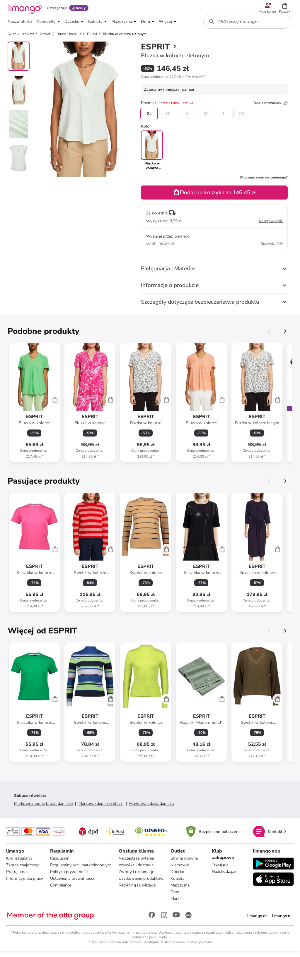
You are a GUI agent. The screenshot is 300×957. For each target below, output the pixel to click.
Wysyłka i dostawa (137, 870)
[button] (285, 9)
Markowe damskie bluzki (101, 808)
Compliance (61, 891)
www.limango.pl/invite (194, 947)
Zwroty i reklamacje (137, 877)
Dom (175, 897)
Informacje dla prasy (25, 884)
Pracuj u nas (18, 877)
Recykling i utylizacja (138, 891)
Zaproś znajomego (23, 870)
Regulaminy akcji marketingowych (81, 870)
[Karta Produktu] (34, 407)
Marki (176, 904)
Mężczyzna (180, 891)
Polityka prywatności (70, 877)
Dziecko (178, 877)
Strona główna (185, 864)
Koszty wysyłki (271, 225)
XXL (243, 118)
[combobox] (247, 26)
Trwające (220, 870)
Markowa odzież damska (151, 808)
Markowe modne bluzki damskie (43, 808)
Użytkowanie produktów (142, 884)
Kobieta (178, 884)
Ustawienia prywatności (73, 884)
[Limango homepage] (24, 9)
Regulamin (60, 864)
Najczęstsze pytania (137, 864)
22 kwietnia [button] (157, 218)
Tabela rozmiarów (270, 107)
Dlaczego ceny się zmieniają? (264, 182)
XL (148, 118)
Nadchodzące (224, 877)
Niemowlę (180, 870)
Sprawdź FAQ (272, 248)
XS (168, 118)
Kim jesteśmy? (20, 864)
